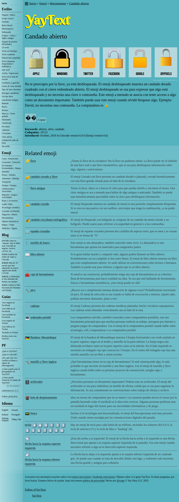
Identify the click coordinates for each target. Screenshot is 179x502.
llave (33, 160)
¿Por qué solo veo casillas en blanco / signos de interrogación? (10, 362)
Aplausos (6, 130)
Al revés (5, 47)
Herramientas (7, 218)
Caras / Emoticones (10, 158)
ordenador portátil (40, 317)
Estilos (7, 9)
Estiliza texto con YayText (9, 337)
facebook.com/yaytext (104, 477)
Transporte (6, 182)
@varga (120, 480)
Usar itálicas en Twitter (8, 327)
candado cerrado (39, 203)
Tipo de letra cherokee (11, 89)
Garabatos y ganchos (11, 83)
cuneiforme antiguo (10, 100)
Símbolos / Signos (9, 228)
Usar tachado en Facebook (8, 315)
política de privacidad (93, 480)
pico (32, 290)
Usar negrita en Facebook (8, 303)
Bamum (5, 103)
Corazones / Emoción (11, 162)
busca (33, 413)
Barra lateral (7, 25)
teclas (28, 424)
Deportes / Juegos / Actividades (10, 196)
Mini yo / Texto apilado (8, 114)
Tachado (5, 22)
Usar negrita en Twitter (8, 321)
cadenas (34, 305)
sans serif (6, 70)
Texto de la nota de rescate (10, 78)
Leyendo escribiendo (11, 211)
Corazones (6, 133)
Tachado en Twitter (10, 332)
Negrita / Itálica (8, 15)
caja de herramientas (42, 274)
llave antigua (37, 188)
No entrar (6, 126)
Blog (5, 235)
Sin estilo (6, 146)
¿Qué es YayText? (9, 351)
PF (4, 345)
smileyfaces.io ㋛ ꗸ (10, 390)
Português (16, 414)
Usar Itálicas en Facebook (8, 309)
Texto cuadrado (8, 54)
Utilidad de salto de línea (10, 141)
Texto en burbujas (9, 51)
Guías (6, 297)
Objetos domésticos (10, 221)
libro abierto (37, 254)
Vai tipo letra (7, 96)
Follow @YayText (9, 396)
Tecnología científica (11, 207)
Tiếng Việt (16, 419)
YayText (36, 495)
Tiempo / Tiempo (9, 185)
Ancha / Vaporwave (10, 73)
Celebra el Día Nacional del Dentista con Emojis (11, 287)
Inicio (4, 3)
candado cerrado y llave (43, 176)
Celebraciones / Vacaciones (8, 190)
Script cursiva (7, 18)
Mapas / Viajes (8, 225)
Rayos (4, 106)
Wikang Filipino (5, 419)
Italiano (5, 414)
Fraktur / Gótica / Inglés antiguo (9, 36)
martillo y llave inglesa (43, 361)
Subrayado (6, 32)
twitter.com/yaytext (81, 477)
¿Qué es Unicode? (9, 354)
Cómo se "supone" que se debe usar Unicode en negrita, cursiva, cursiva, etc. (11, 245)
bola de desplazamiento (43, 397)
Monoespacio (7, 28)
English (5, 410)
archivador (36, 381)
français (15, 410)
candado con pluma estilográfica (48, 219)
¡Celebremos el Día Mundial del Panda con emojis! (11, 279)
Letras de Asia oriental (11, 86)
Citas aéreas (7, 137)
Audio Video (7, 204)
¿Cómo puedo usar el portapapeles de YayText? (11, 371)
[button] (26, 4)
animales (5, 171)
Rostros (5, 110)
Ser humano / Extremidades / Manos (11, 166)
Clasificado (7, 123)
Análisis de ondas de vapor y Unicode (9, 257)
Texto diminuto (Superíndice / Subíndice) (8, 64)
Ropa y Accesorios (10, 200)
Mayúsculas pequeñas (11, 58)
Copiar (42, 119)
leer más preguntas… (14, 386)
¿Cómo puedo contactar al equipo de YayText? (11, 380)
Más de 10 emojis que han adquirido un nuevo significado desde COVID (10, 268)
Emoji (6, 153)
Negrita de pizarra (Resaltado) (9, 42)
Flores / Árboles (8, 175)
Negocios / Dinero (9, 214)
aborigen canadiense (10, 93)
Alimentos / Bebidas (10, 178)
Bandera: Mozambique (43, 337)
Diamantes (6, 119)
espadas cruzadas (40, 231)
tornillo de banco (40, 242)
